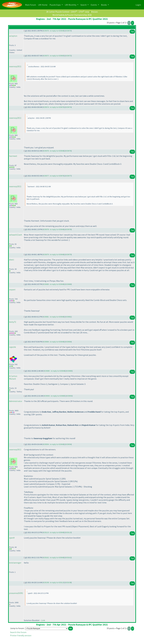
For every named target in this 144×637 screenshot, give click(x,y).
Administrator (15, 401)
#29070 (68, 30)
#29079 (68, 254)
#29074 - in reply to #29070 (53, 107)
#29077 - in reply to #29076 (53, 176)
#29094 (68, 444)
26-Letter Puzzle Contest (58, 11)
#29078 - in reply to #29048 (53, 229)
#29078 (68, 229)
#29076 (68, 151)
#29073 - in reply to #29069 (53, 55)
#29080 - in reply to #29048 (53, 284)
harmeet (13, 156)
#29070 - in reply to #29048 (53, 30)
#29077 (68, 176)
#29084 (68, 341)
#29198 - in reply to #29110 (53, 582)
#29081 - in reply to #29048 (53, 317)
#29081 (68, 317)
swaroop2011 (15, 66)
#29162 (68, 557)
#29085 (69, 371)
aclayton (13, 36)
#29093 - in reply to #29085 (54, 396)
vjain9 (12, 537)
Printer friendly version (20, 635)
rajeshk (12, 347)
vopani (12, 289)
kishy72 (12, 322)
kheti (11, 259)
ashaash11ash (15, 234)
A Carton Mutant (13, 377)
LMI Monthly (71, 4)
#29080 (68, 284)
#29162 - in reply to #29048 (53, 557)
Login (138, 4)
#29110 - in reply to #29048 (53, 532)
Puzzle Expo (55, 4)
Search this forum (18, 632)
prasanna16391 (16, 593)
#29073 (68, 55)
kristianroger (15, 562)
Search (83, 4)
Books (104, 4)
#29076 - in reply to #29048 (53, 151)
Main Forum (31, 4)
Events (94, 4)
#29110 (68, 532)
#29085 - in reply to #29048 (54, 371)
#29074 (68, 107)
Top (132, 31)
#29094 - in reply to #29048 (53, 444)
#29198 (68, 582)
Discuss (94, 11)
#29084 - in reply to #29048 (53, 341)
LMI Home (43, 4)
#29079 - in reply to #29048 (53, 254)
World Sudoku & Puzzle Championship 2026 (72, 15)
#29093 (69, 396)
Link (43, 620)
